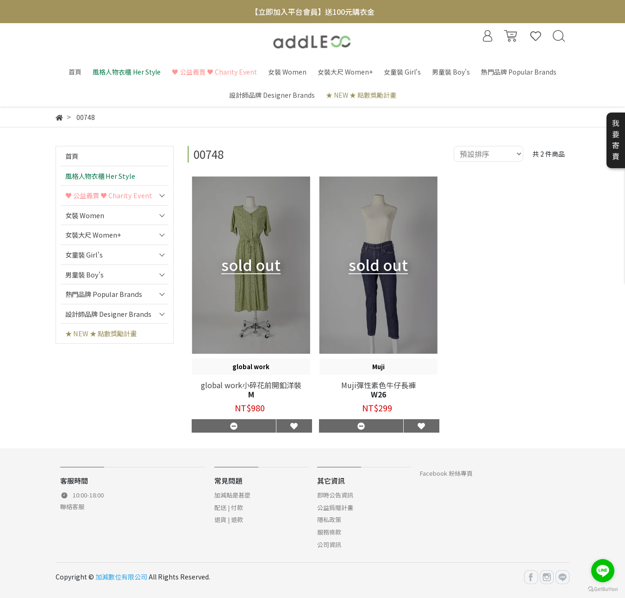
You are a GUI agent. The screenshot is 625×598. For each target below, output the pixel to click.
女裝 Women (84, 215)
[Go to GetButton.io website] (603, 588)
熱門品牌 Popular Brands (103, 294)
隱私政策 (329, 519)
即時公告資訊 (335, 495)
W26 (378, 394)
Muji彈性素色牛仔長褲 (378, 384)
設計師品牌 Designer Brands (108, 314)
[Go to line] (602, 570)
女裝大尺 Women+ (93, 234)
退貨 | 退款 (228, 519)
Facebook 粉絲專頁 (446, 473)
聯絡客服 (72, 506)
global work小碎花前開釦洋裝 (251, 384)
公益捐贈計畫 (335, 507)
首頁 (71, 156)
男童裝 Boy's (84, 274)
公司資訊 (329, 544)
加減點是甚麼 (232, 495)
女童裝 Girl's (84, 254)
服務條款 (329, 532)
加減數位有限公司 (121, 576)
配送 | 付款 (228, 507)
